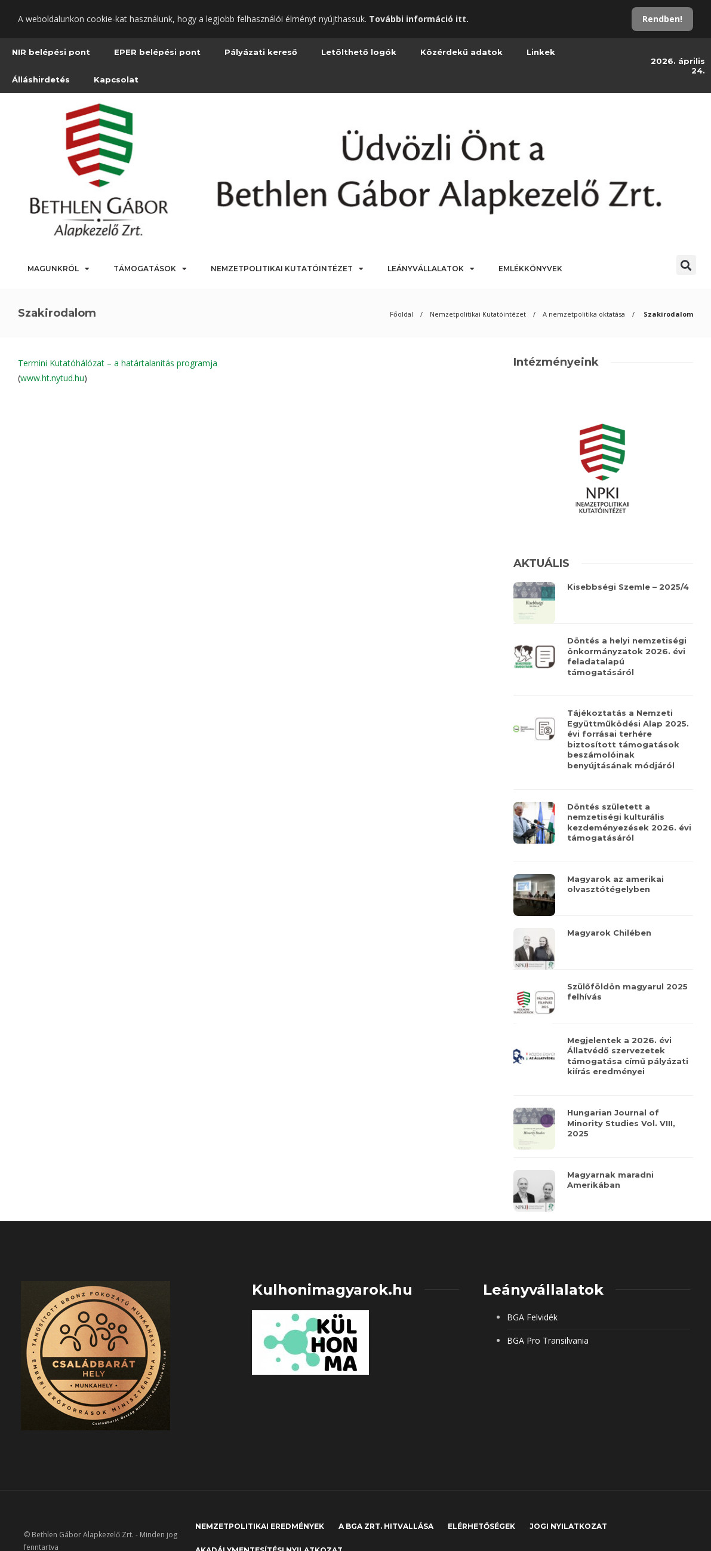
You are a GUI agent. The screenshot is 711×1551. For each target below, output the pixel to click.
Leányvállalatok (431, 268)
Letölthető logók (358, 52)
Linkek (541, 52)
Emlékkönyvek (530, 268)
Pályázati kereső (260, 52)
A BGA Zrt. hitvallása (385, 1526)
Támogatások (150, 268)
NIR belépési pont (51, 52)
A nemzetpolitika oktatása (584, 313)
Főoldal (401, 313)
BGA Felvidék (532, 1317)
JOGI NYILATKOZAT (568, 1526)
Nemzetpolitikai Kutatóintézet (287, 268)
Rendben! (662, 18)
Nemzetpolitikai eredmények (259, 1526)
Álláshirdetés (41, 79)
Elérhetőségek (481, 1526)
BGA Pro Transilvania (548, 1340)
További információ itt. (419, 18)
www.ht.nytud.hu (52, 378)
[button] (686, 265)
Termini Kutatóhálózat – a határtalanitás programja (117, 363)
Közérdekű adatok (461, 52)
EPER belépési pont (157, 52)
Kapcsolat (116, 79)
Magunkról (58, 268)
